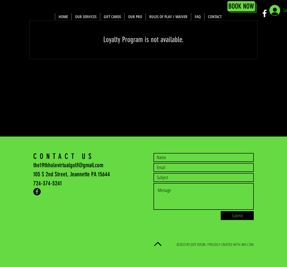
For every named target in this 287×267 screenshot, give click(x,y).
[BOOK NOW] (241, 6)
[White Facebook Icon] (265, 13)
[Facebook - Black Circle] (37, 191)
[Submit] (237, 215)
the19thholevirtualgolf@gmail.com (68, 165)
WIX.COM (247, 244)
